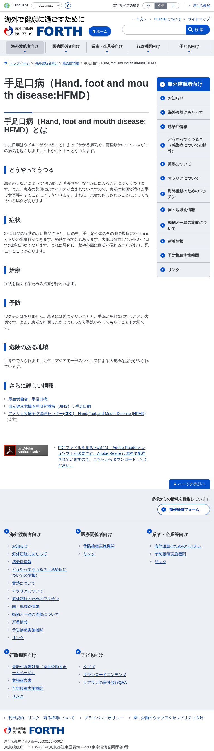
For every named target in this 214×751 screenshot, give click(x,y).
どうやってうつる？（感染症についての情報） (187, 145)
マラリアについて (183, 178)
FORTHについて (167, 19)
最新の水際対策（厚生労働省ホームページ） (39, 658)
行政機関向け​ (25, 645)
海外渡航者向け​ (185, 84)
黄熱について (179, 164)
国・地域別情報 (181, 209)
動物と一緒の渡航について (187, 225)
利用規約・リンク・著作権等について (41, 706)
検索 (199, 29)
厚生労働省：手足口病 (27, 399)
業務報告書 (21, 669)
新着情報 (175, 241)
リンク (173, 269)
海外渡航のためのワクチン (187, 194)
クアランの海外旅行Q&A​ (105, 670)
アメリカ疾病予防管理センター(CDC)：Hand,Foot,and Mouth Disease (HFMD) (77, 413)
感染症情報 (177, 126)
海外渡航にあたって (185, 112)
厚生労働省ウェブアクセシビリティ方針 (168, 706)
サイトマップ (199, 19)
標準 (160, 6)
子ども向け (94, 645)
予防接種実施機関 (183, 255)
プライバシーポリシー (103, 706)
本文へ (141, 19)
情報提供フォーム (185, 508)
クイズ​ (89, 655)
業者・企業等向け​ (172, 530)
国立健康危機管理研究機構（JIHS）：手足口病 (49, 406)
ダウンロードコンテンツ (104, 663)
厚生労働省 (201, 6)
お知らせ (175, 98)
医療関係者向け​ (99, 530)
